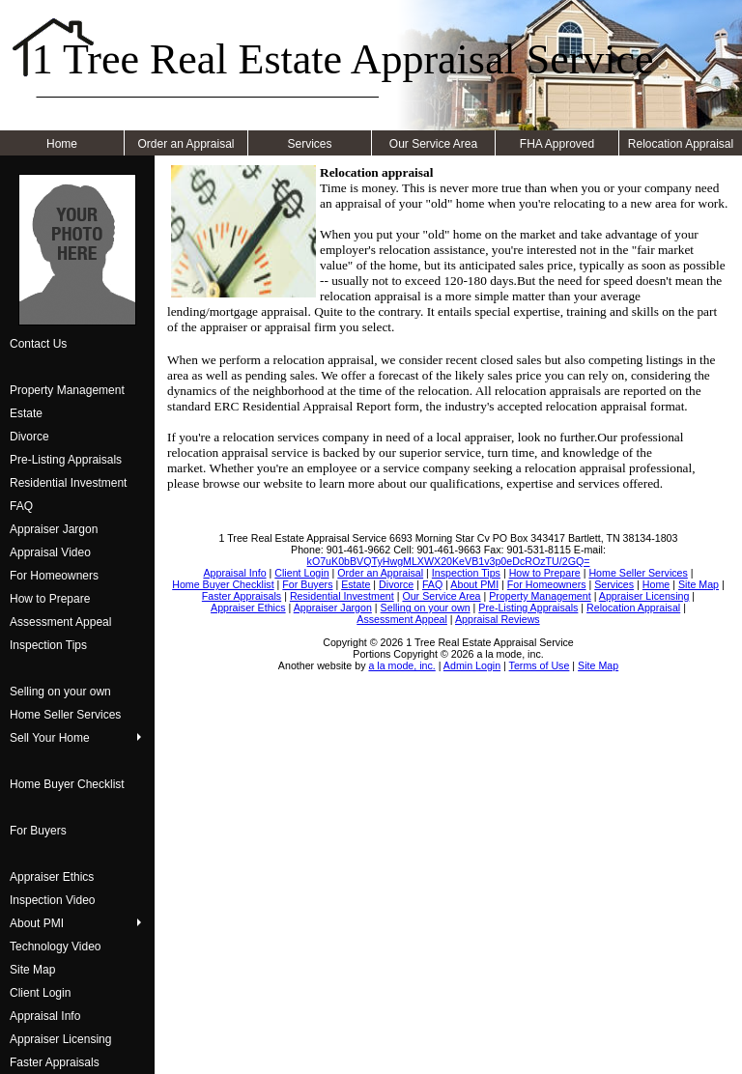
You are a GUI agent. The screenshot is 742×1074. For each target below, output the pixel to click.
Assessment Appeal (60, 622)
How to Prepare (50, 599)
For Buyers (38, 830)
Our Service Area (433, 144)
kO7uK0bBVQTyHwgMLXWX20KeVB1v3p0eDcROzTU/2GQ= (448, 561)
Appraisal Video (50, 552)
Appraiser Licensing (60, 1039)
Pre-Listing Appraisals (66, 459)
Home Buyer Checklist (67, 784)
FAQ (21, 506)
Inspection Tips (48, 645)
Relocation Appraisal (680, 144)
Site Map (32, 969)
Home (61, 144)
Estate (26, 413)
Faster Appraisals (55, 1062)
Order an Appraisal (185, 144)
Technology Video (55, 946)
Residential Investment (68, 483)
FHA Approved (557, 144)
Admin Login (471, 665)
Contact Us (38, 344)
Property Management (67, 390)
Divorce (29, 436)
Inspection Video (53, 900)
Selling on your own (60, 691)
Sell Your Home (50, 738)
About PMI (37, 923)
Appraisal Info (45, 1016)
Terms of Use (539, 665)
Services (309, 144)
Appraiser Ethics (52, 877)
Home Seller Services (65, 714)
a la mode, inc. (401, 665)
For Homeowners (54, 575)
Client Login (40, 993)
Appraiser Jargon (54, 529)
